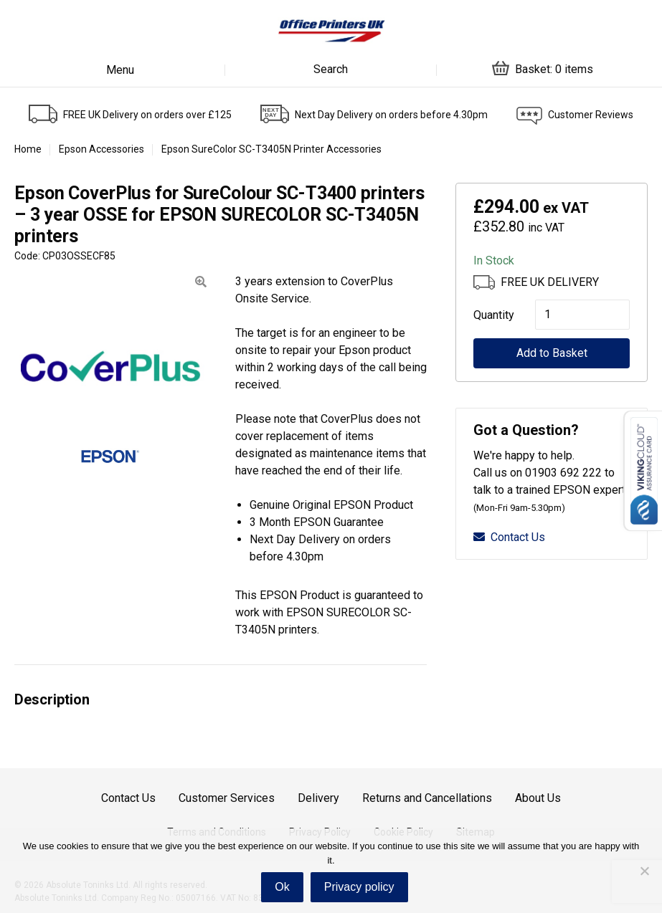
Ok (282, 887)
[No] (644, 871)
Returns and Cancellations (427, 798)
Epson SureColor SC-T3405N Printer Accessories (271, 149)
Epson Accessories (101, 149)
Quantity (489, 315)
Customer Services (227, 798)
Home (28, 149)
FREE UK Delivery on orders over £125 (147, 114)
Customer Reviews (590, 114)
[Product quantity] (582, 315)
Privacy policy (359, 887)
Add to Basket (551, 353)
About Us (538, 798)
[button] (201, 282)
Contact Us (509, 537)
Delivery (318, 798)
